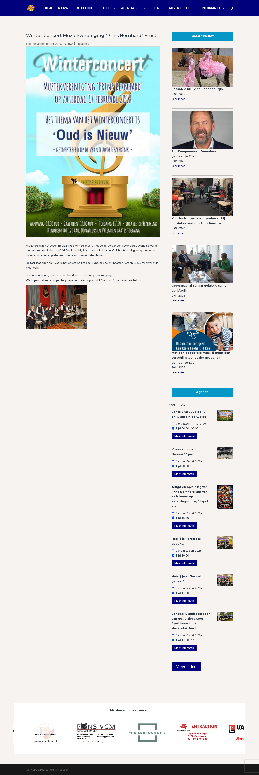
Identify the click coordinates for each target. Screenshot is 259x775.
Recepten (151, 8)
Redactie (38, 43)
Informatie (211, 8)
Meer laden (186, 666)
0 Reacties (82, 43)
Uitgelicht (85, 8)
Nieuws (64, 8)
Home (48, 8)
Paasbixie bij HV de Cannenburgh (197, 89)
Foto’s (106, 8)
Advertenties (180, 8)
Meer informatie (184, 436)
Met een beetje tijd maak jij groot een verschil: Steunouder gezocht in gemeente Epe (201, 357)
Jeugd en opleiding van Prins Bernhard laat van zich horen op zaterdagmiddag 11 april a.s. (190, 496)
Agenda (127, 8)
